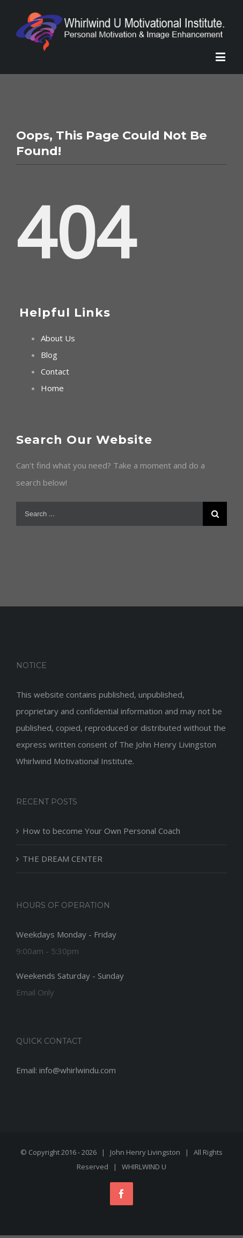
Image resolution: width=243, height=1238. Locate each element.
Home (52, 388)
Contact (55, 371)
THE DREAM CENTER (62, 858)
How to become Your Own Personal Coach (101, 830)
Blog (49, 354)
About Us (58, 338)
